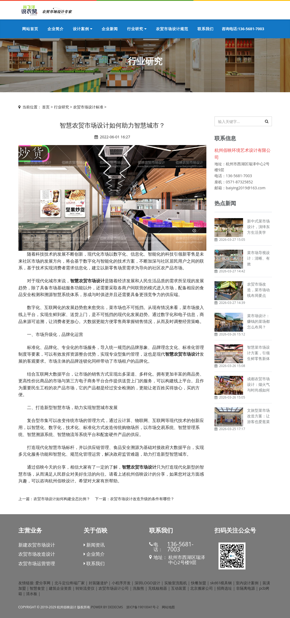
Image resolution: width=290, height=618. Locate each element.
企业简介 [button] (55, 28)
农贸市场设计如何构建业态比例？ (61, 498)
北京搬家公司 (201, 588)
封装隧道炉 (98, 582)
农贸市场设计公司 (113, 588)
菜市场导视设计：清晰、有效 (258, 258)
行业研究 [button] (137, 28)
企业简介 (94, 554)
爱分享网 (42, 582)
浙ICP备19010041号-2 (142, 607)
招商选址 (224, 588)
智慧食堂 (37, 588)
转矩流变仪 (85, 588)
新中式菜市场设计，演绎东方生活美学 (258, 226)
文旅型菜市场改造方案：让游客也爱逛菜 (258, 416)
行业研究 (61, 106)
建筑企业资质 (60, 588)
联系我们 (94, 563)
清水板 (31, 593)
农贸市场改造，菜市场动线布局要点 (258, 289)
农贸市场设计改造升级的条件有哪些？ (142, 498)
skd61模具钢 (221, 582)
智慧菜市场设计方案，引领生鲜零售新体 (258, 353)
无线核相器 (157, 588)
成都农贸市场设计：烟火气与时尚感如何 (258, 384)
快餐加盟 (198, 582)
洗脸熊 (138, 588)
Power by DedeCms (107, 607)
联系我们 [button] (205, 28)
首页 (46, 106)
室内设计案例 (247, 582)
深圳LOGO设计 (147, 582)
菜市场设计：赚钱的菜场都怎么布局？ (258, 321)
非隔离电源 (245, 588)
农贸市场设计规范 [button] (172, 28)
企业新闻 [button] (110, 28)
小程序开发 (121, 582)
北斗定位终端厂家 (69, 582)
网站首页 (30, 28)
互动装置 (178, 588)
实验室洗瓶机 (175, 582)
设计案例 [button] (83, 28)
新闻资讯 (94, 545)
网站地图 (168, 607)
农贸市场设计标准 (88, 106)
